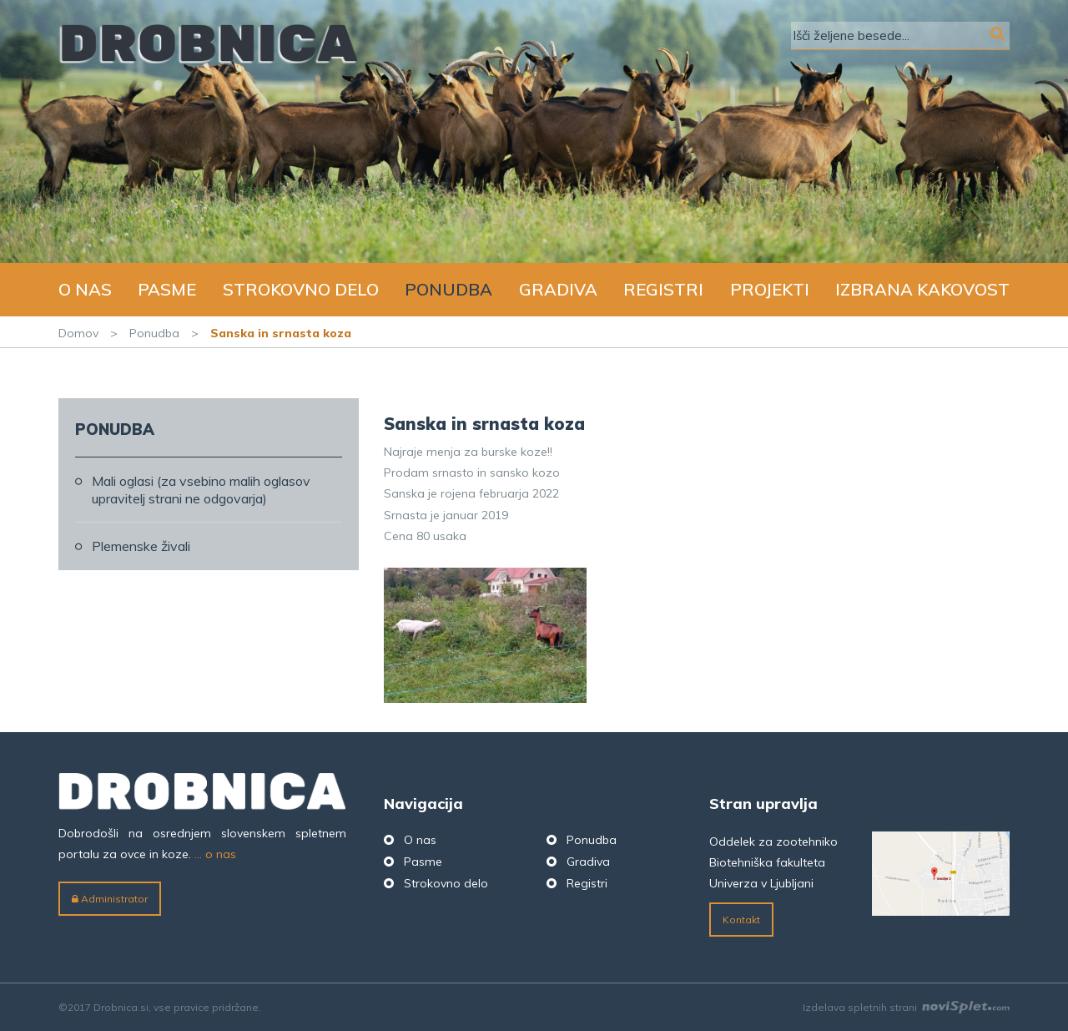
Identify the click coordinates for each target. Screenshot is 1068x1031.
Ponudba (448, 289)
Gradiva (558, 289)
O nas (85, 289)
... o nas (215, 854)
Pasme (167, 289)
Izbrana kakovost (922, 289)
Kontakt (741, 919)
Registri (663, 289)
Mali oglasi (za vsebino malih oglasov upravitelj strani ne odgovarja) (201, 490)
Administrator (110, 898)
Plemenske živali (141, 546)
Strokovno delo (301, 289)
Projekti (769, 289)
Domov (78, 333)
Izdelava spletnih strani (906, 1007)
